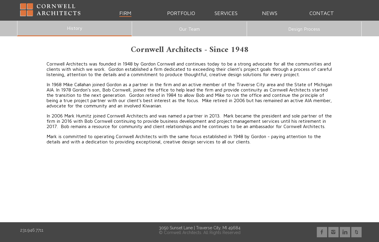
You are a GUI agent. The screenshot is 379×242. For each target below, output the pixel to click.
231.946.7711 (31, 230)
